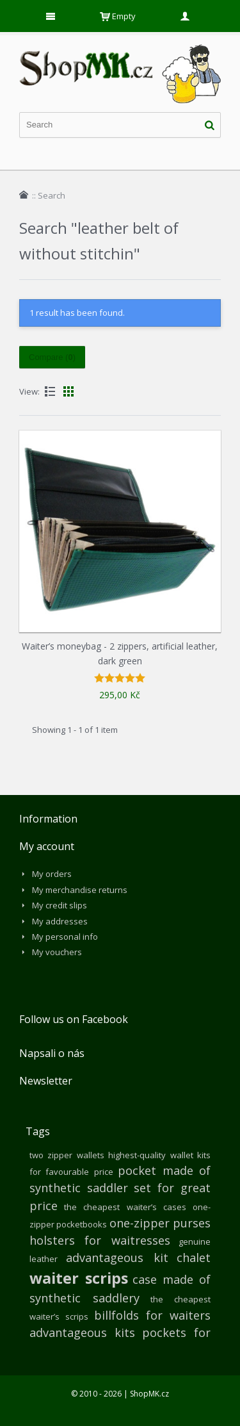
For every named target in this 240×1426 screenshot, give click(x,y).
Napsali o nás (51, 1053)
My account (46, 846)
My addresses (60, 921)
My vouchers (57, 952)
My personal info (65, 936)
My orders (52, 874)
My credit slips (59, 905)
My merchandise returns (79, 890)
